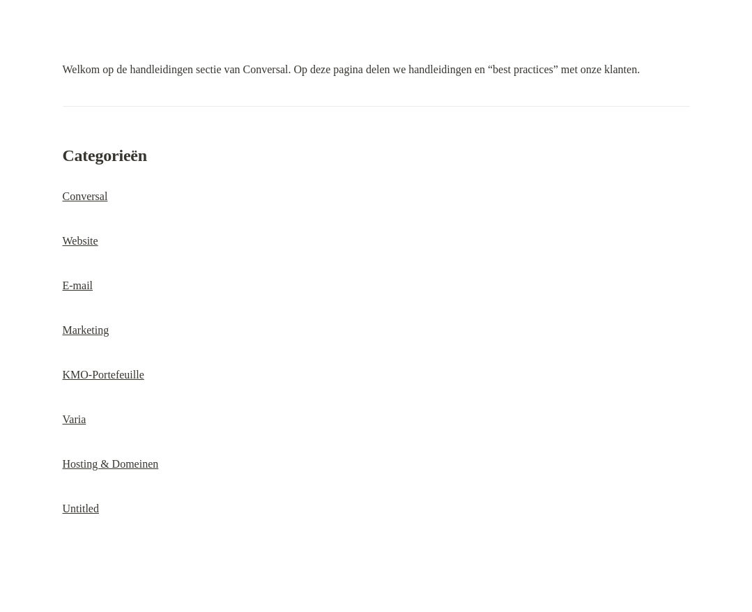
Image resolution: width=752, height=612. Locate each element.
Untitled (81, 508)
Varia (74, 419)
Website (80, 241)
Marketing (86, 330)
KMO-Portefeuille (103, 375)
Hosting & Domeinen (111, 464)
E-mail (78, 285)
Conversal (85, 196)
